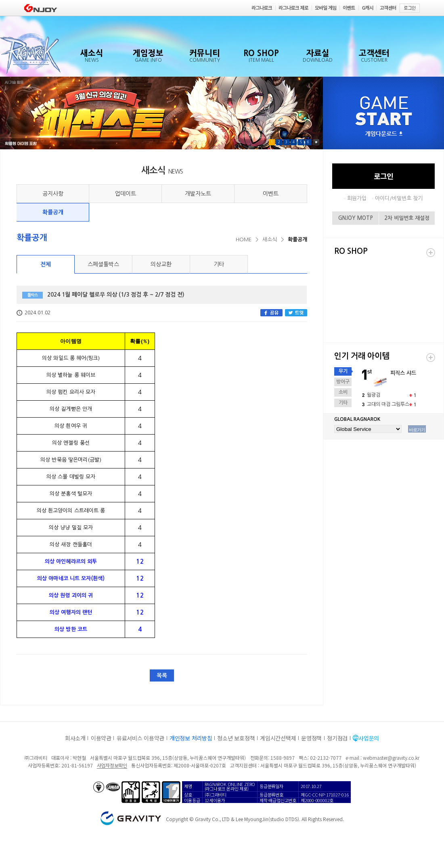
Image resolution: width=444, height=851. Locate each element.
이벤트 (271, 194)
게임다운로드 (384, 134)
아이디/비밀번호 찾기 (399, 198)
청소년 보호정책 (236, 738)
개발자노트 (198, 194)
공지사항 (52, 194)
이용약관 (101, 738)
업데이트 (125, 194)
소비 (343, 392)
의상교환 (161, 264)
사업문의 (368, 738)
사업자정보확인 (112, 765)
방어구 (343, 381)
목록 (162, 675)
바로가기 (417, 429)
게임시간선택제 (278, 738)
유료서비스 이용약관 (140, 738)
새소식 (269, 239)
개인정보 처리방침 (191, 738)
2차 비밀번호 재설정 (406, 218)
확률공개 (52, 212)
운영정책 (311, 738)
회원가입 (357, 198)
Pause (316, 142)
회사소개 (75, 738)
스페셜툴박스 (103, 264)
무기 (343, 371)
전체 (45, 264)
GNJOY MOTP (355, 218)
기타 (219, 264)
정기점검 (337, 738)
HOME (243, 239)
